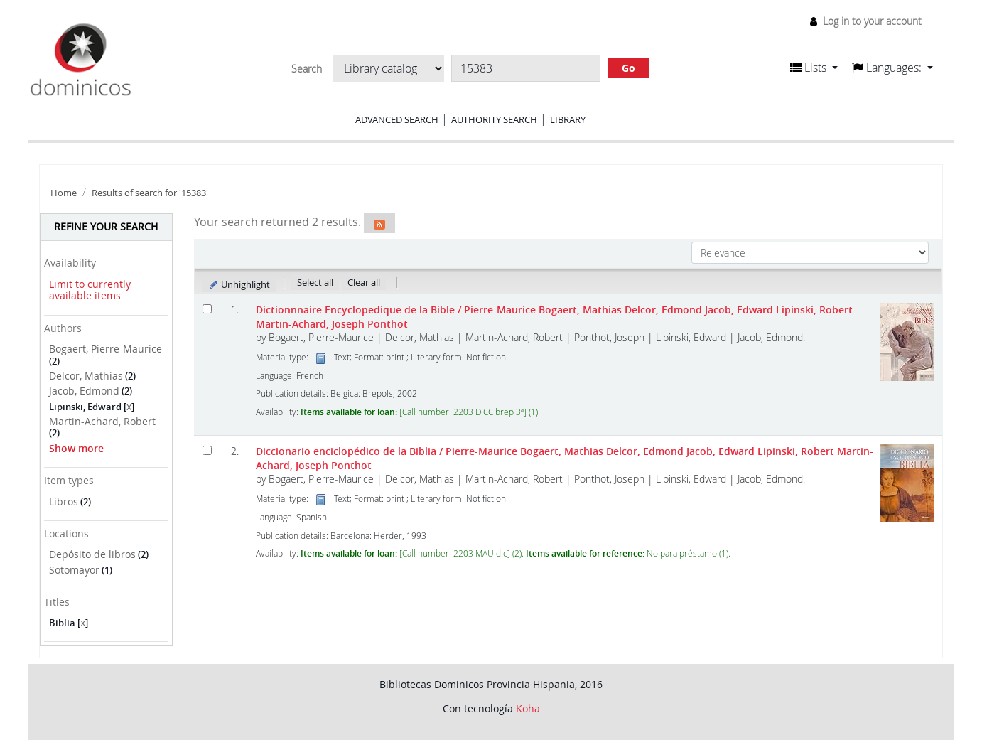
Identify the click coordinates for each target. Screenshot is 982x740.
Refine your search (106, 226)
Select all (315, 282)
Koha (528, 708)
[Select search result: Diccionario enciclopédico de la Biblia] (207, 450)
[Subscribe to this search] (379, 223)
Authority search (494, 119)
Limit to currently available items (90, 290)
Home (63, 193)
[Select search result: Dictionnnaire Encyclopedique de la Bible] (207, 308)
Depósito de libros (92, 554)
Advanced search (396, 119)
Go (628, 68)
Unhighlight (239, 284)
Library (568, 119)
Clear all (363, 282)
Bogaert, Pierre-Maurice (105, 348)
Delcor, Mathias (86, 375)
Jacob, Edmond (84, 390)
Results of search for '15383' (150, 193)
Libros (63, 501)
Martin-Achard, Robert (102, 421)
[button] (814, 67)
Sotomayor (74, 570)
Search (306, 69)
